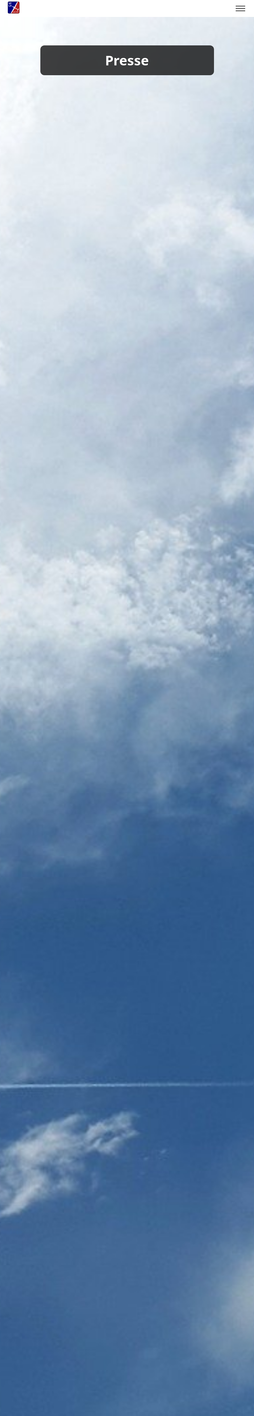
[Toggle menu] (240, 8)
